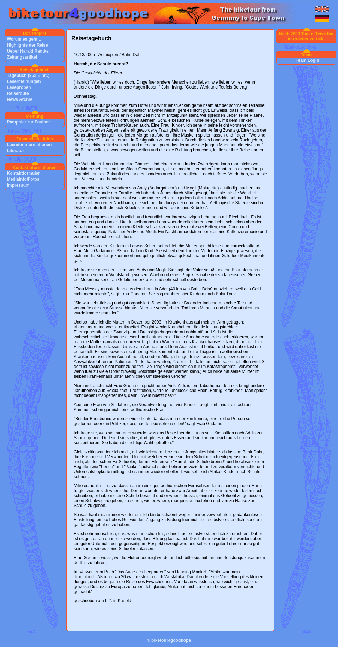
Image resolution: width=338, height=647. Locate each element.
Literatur (15, 150)
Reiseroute (18, 93)
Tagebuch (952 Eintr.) (28, 75)
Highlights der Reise (27, 45)
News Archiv (19, 99)
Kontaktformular (23, 173)
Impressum (18, 185)
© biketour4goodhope (169, 640)
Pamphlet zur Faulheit (29, 122)
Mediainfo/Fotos (23, 179)
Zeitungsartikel (22, 57)
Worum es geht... (24, 39)
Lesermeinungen (24, 81)
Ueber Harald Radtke (28, 51)
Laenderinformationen (29, 144)
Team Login (307, 60)
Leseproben (19, 87)
